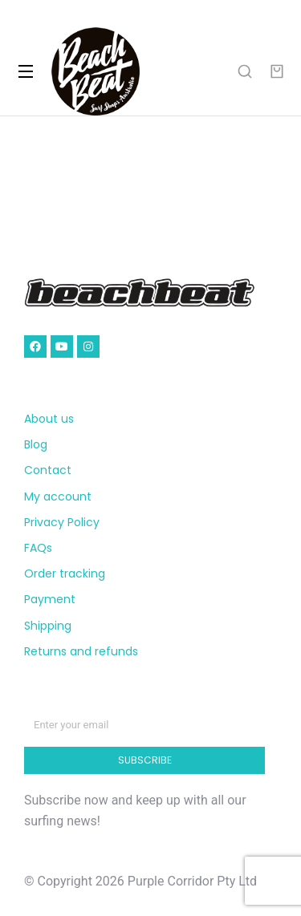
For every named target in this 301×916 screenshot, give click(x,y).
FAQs (38, 548)
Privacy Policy (62, 522)
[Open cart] (277, 71)
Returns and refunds (81, 651)
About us (49, 419)
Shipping (47, 626)
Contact (47, 470)
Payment (49, 599)
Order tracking (64, 573)
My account (58, 496)
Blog (35, 444)
